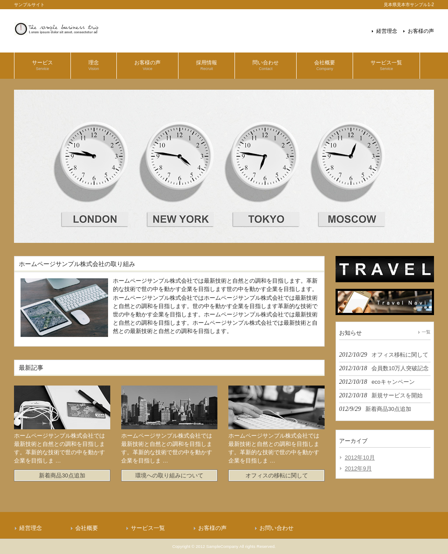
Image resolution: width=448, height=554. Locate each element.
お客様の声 (421, 31)
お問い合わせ (276, 528)
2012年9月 (358, 468)
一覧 (426, 332)
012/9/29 (375, 408)
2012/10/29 (383, 354)
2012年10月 (360, 457)
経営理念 (386, 31)
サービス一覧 (148, 528)
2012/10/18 (384, 368)
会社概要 (86, 528)
